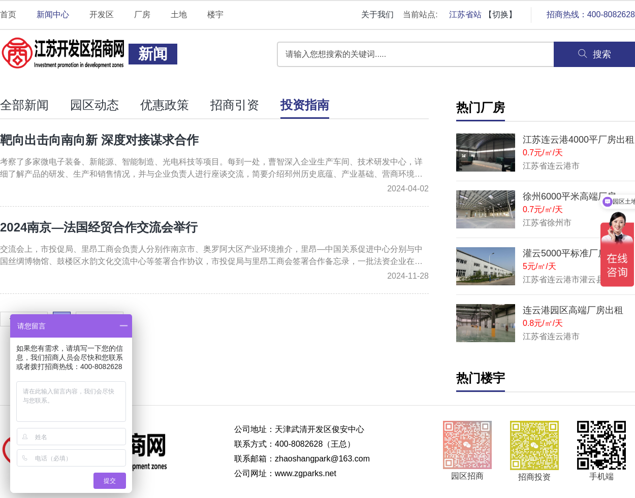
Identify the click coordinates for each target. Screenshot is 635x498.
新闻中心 (53, 14)
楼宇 (215, 14)
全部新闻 (24, 105)
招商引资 (234, 105)
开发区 (101, 14)
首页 (8, 14)
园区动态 (94, 105)
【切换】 (500, 14)
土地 (179, 14)
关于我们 (377, 14)
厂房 (142, 14)
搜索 (594, 53)
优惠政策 (164, 105)
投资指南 (304, 105)
